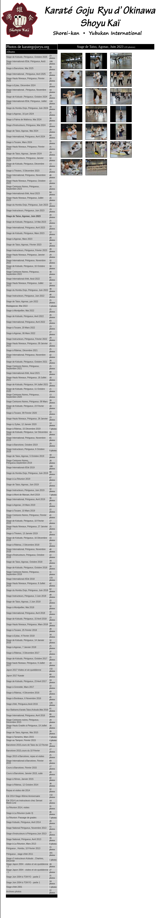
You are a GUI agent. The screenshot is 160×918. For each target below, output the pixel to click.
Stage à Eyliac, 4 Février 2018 (20, 636)
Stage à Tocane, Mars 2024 (19, 142)
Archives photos (13, 891)
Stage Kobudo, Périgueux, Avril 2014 (23, 822)
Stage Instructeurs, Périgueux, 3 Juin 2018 (26, 596)
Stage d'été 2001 (14, 887)
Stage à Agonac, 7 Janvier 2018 (21, 647)
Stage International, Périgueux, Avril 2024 (25, 136)
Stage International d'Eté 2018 (20, 579)
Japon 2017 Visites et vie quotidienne (23, 670)
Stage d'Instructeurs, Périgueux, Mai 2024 (26, 125)
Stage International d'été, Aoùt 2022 (23, 279)
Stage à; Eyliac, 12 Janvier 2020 (21, 424)
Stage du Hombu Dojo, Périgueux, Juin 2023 (27, 205)
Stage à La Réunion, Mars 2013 (21, 844)
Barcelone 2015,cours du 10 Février (23, 750)
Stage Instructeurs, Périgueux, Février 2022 (26, 339)
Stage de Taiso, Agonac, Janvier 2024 (24, 154)
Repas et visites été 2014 (18, 790)
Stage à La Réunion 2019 (18, 479)
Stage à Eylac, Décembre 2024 (20, 85)
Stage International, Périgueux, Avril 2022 (25, 322)
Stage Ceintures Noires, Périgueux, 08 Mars (27, 401)
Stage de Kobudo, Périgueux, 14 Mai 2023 (26, 222)
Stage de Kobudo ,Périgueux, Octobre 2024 (26, 97)
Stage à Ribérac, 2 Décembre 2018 (22, 545)
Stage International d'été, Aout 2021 (23, 373)
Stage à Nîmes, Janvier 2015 (20, 779)
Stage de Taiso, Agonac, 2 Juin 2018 (23, 602)
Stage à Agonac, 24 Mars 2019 (20, 505)
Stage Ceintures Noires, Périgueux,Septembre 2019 (19, 461)
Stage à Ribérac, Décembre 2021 (22, 350)
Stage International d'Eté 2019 (20, 467)
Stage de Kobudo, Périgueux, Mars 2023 (25, 233)
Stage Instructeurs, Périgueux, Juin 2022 (25, 296)
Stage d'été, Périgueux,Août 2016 (22, 704)
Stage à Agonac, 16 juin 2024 (20, 114)
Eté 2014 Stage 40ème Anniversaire (23, 796)
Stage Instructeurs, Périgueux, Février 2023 (26, 250)
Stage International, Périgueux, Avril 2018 (25, 613)
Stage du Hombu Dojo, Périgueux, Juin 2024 (27, 108)
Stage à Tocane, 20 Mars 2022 (20, 328)
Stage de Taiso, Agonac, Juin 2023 (23, 216)
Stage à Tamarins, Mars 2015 (20, 737)
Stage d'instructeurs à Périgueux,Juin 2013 (26, 833)
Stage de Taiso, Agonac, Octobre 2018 (24, 562)
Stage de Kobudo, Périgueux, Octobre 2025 (26, 57)
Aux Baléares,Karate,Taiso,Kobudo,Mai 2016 (27, 710)
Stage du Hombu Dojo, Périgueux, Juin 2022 (27, 290)
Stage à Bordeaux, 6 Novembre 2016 (23, 698)
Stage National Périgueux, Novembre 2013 (26, 828)
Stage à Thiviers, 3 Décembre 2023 (22, 171)
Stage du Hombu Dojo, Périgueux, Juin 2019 (27, 473)
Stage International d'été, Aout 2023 (23, 193)
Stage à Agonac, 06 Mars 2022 (20, 333)
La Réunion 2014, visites (18, 807)
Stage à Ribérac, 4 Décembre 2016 (22, 693)
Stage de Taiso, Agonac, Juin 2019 (22, 484)
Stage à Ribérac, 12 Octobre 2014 (22, 785)
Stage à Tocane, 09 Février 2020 (21, 413)
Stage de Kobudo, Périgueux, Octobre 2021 (26, 362)
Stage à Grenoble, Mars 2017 (20, 687)
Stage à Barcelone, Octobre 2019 (22, 445)
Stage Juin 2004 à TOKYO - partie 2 (23, 877)
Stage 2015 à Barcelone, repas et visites (25, 756)
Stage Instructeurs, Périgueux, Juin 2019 (25, 490)
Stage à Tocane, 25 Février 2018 (21, 630)
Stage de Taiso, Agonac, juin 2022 (22, 301)
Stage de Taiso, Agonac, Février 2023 (24, 245)
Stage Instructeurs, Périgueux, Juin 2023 (25, 210)
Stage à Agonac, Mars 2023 (19, 239)
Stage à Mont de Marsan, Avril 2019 (23, 495)
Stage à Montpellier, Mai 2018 (20, 607)
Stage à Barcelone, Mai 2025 (20, 68)
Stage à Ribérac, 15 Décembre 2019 (23, 429)
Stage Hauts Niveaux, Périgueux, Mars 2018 (27, 624)
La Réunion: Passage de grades (21, 817)
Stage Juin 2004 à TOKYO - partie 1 (23, 882)
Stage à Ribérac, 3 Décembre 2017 (22, 653)
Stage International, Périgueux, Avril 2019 (25, 499)
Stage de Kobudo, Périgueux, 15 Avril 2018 (26, 619)
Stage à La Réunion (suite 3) (19, 813)
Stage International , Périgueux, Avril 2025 (26, 74)
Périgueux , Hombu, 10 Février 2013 (23, 848)
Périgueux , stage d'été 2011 (19, 854)
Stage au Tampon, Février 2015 (21, 740)
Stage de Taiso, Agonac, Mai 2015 (22, 732)
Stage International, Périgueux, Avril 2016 (25, 715)
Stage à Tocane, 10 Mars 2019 (20, 511)
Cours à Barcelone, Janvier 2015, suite (24, 773)
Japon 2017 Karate (15, 675)
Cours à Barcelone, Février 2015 (21, 768)
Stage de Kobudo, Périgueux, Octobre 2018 (26, 567)
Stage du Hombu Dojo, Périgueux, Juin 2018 (27, 590)
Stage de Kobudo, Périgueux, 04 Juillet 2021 (27, 384)
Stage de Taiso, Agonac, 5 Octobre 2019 (25, 456)
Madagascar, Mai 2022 (17, 306)
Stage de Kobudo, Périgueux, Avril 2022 (25, 316)
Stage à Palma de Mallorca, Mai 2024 (24, 119)
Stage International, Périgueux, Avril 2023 (25, 227)
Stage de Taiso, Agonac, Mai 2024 (22, 131)
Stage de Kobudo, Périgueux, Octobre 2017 (26, 658)
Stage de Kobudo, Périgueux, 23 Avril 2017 (26, 681)
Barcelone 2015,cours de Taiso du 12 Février (27, 745)
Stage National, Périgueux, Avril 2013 (23, 839)
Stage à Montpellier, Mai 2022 (20, 310)
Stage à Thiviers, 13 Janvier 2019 (22, 533)
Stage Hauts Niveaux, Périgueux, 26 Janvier (27, 419)
